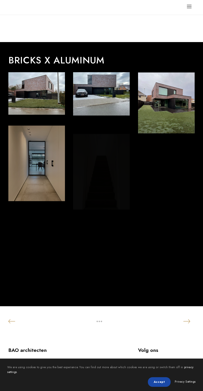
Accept (159, 382)
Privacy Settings (185, 381)
